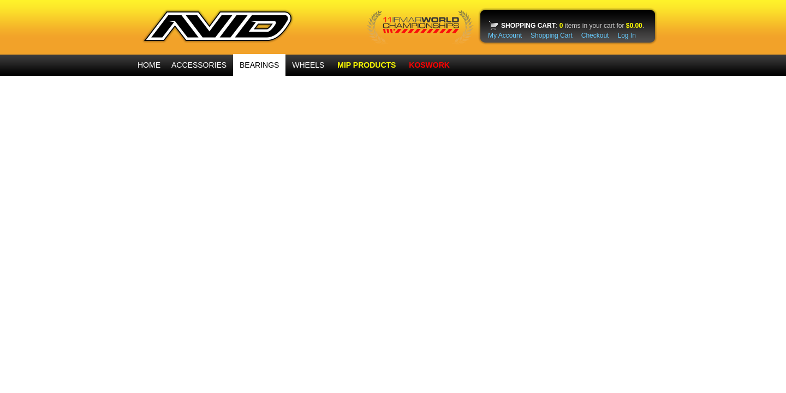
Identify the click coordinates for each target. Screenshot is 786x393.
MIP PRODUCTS (366, 65)
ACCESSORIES (199, 65)
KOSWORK (429, 65)
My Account (505, 35)
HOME (149, 65)
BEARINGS (259, 65)
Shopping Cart (552, 35)
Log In (626, 35)
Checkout (595, 35)
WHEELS (308, 65)
